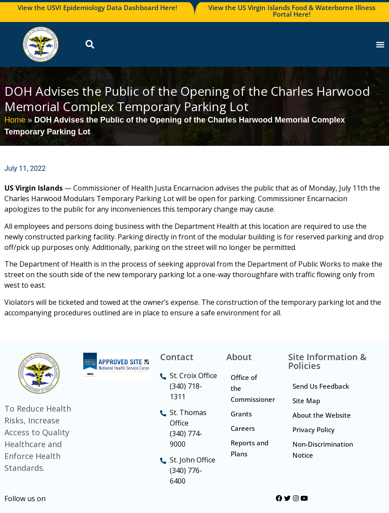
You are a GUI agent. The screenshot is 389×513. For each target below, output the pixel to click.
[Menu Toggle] (380, 44)
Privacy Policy (314, 429)
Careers (243, 428)
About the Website (322, 415)
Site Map (306, 400)
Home (14, 120)
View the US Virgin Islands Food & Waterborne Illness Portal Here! (291, 10)
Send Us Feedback (321, 386)
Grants (241, 413)
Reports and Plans (249, 448)
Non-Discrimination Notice (323, 449)
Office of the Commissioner (253, 388)
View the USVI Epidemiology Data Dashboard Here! (97, 7)
